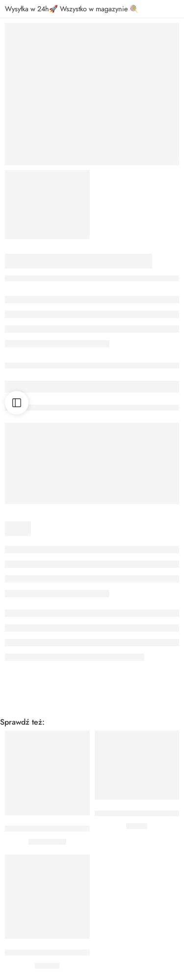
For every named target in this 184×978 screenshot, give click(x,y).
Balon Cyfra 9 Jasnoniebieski (52, 829)
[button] (47, 800)
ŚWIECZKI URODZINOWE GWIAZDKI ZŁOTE (81, 952)
